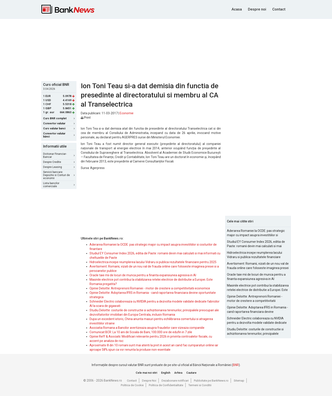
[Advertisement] (166, 49)
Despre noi (257, 9)
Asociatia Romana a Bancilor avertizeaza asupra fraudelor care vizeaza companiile (147, 327)
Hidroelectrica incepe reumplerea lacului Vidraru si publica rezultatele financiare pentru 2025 (153, 262)
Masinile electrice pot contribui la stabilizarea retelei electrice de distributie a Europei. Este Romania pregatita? (258, 288)
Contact (278, 9)
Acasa (237, 9)
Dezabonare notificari (175, 380)
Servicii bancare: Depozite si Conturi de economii (59, 175)
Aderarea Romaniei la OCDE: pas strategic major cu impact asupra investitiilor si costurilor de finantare (256, 233)
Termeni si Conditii (199, 385)
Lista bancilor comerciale (59, 185)
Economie (127, 113)
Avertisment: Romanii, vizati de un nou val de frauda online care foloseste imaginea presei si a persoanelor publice (258, 266)
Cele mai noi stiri (146, 372)
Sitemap (239, 380)
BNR (236, 365)
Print (86, 117)
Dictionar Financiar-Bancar (59, 155)
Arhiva (178, 372)
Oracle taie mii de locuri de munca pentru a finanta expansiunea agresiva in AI (143, 275)
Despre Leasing (59, 167)
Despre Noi (149, 380)
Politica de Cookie (132, 385)
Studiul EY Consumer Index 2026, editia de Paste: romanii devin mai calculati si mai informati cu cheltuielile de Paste (256, 244)
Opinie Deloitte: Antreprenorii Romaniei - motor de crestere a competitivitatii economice (150, 288)
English (165, 372)
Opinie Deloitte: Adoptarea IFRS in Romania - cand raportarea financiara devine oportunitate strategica (257, 310)
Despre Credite (59, 162)
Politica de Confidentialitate (166, 385)
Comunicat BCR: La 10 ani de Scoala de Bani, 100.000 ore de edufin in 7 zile (141, 332)
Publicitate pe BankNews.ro (211, 380)
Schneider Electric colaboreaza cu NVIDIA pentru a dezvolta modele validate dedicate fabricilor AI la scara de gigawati (257, 321)
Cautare (191, 372)
